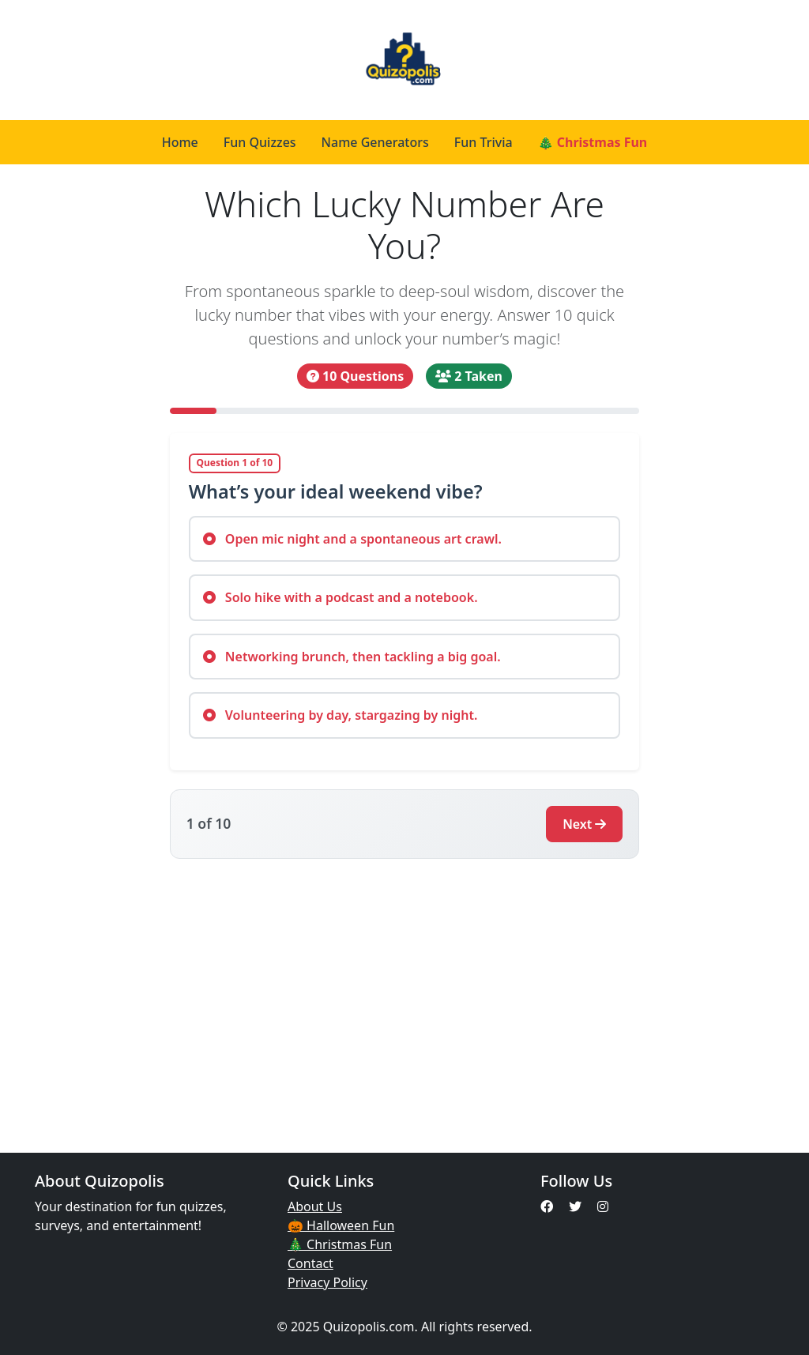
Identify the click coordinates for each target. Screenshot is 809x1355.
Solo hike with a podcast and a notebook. (340, 597)
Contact (310, 1263)
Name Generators (375, 142)
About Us (315, 1206)
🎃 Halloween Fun (341, 1225)
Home (180, 142)
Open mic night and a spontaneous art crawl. (352, 539)
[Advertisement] (404, 996)
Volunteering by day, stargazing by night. (340, 715)
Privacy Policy (327, 1282)
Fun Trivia (483, 142)
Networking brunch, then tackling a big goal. (352, 656)
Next (584, 824)
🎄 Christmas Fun (593, 142)
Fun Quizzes (260, 142)
